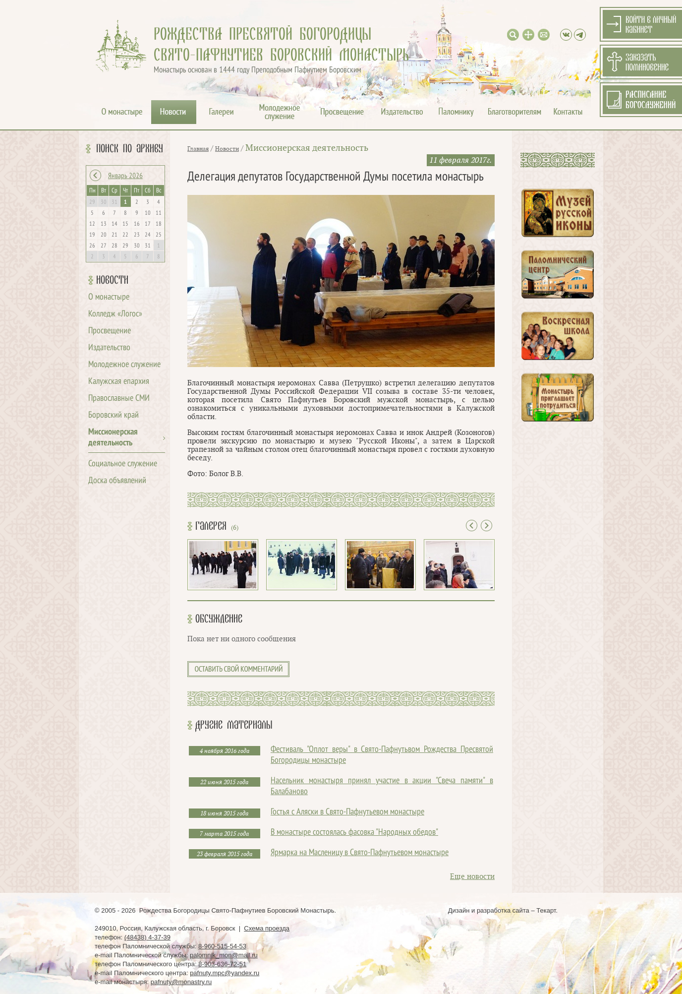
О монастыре (108, 297)
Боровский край (113, 415)
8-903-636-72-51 (222, 964)
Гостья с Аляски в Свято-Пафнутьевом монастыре (347, 812)
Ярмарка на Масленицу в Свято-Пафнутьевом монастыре (360, 853)
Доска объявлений (117, 481)
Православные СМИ (119, 398)
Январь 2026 (125, 176)
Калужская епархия (118, 381)
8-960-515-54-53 (222, 946)
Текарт (546, 910)
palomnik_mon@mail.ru (224, 955)
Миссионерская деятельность (306, 148)
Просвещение (109, 331)
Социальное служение (122, 464)
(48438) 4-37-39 (147, 937)
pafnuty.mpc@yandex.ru (224, 973)
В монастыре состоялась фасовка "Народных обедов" (354, 832)
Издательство (109, 348)
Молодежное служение (124, 365)
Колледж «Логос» (115, 314)
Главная (198, 148)
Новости (112, 280)
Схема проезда (266, 928)
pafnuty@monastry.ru (181, 982)
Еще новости (472, 876)
